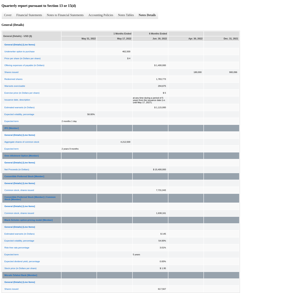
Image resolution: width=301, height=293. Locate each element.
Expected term (11, 121)
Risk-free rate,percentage (16, 247)
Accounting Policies (100, 15)
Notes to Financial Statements (65, 15)
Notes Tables (126, 15)
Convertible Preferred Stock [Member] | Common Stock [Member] (30, 198)
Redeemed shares (13, 79)
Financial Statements (29, 15)
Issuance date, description (17, 100)
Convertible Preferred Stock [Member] (24, 176)
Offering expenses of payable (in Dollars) (24, 65)
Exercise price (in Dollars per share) (22, 93)
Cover (8, 15)
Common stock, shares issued (19, 190)
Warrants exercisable (14, 86)
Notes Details (147, 15)
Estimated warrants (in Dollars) (19, 107)
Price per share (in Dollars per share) (22, 58)
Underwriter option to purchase (19, 51)
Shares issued (11, 72)
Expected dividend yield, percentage (22, 261)
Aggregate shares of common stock (21, 142)
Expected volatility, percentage (19, 114)
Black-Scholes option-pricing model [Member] (28, 220)
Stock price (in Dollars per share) (20, 268)
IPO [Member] (11, 128)
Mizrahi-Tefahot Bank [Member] (20, 275)
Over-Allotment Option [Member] (21, 156)
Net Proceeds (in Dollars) (16, 169)
